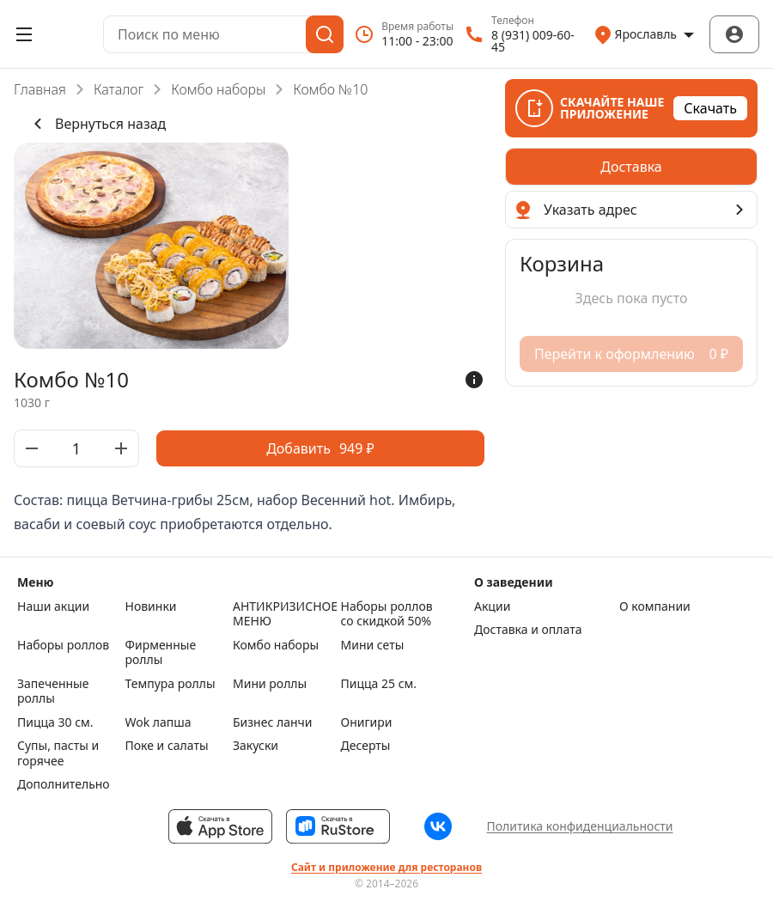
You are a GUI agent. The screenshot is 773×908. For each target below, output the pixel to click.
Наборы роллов (63, 645)
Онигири (367, 722)
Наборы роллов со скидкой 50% (387, 614)
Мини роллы (270, 684)
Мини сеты (373, 645)
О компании (655, 606)
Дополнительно (63, 784)
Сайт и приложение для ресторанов (386, 867)
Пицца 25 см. (379, 684)
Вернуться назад (96, 123)
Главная (40, 89)
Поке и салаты (167, 745)
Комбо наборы (218, 89)
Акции (492, 606)
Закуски (255, 745)
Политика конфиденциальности (579, 826)
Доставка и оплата (527, 629)
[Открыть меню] (24, 34)
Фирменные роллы (161, 652)
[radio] (631, 167)
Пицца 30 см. (55, 722)
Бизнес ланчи (273, 722)
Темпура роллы (170, 684)
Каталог (118, 89)
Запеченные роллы (52, 691)
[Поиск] (325, 34)
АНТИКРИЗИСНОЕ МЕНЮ (282, 614)
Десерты (366, 745)
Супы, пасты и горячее (58, 753)
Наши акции (53, 606)
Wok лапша (158, 722)
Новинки (151, 606)
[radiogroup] (631, 167)
